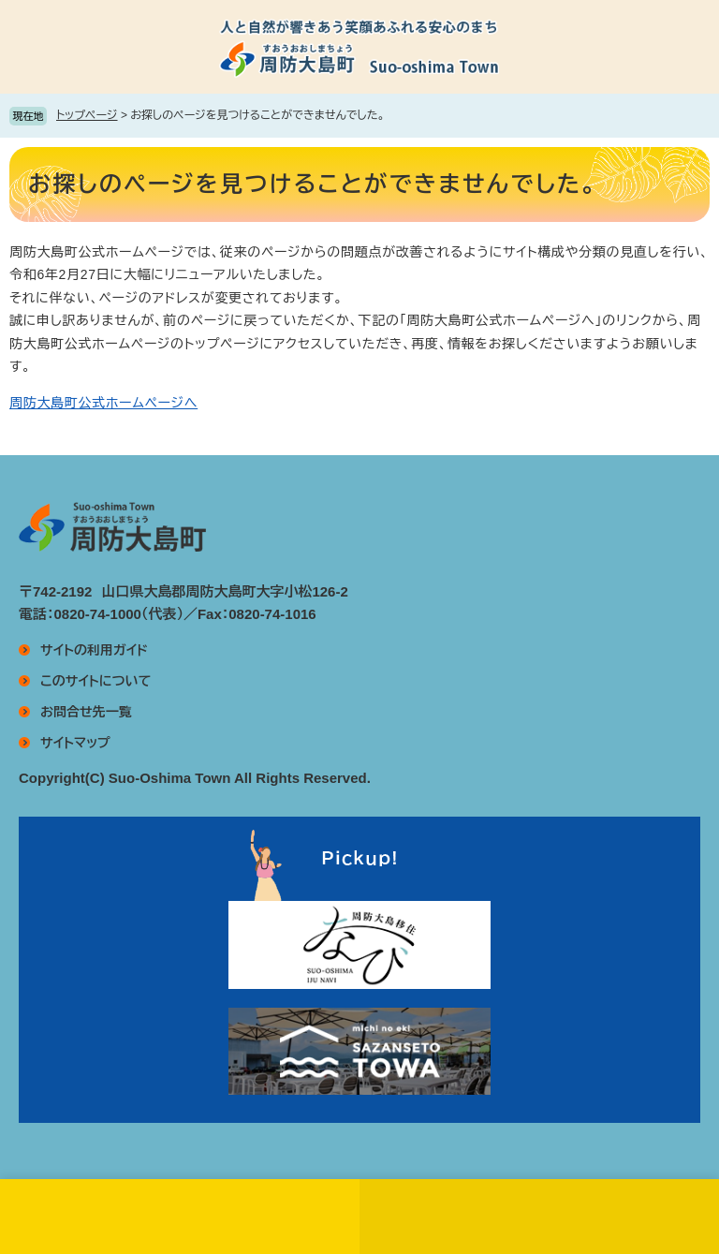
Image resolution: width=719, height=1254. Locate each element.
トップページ (87, 115)
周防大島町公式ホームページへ (103, 402)
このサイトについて (95, 680)
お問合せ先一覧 (86, 711)
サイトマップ (75, 742)
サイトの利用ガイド (94, 649)
